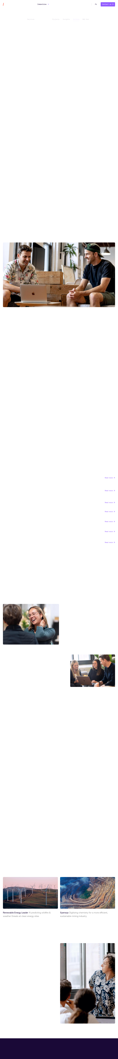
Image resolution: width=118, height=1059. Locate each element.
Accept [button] (111, 1050)
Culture (76, 4)
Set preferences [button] (98, 1050)
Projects (55, 4)
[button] (43, 4)
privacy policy (53, 1052)
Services (30, 4)
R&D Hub (86, 4)
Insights (66, 4)
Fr (96, 4)
